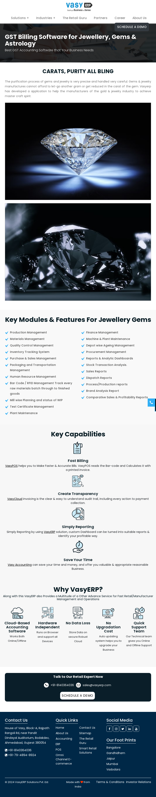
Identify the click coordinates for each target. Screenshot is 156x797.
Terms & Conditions (110, 782)
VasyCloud (14, 499)
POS (58, 750)
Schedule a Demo (132, 27)
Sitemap (85, 733)
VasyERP (49, 532)
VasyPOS (11, 466)
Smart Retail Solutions (87, 750)
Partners (100, 18)
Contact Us (87, 728)
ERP (58, 744)
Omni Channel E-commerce (64, 759)
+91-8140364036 (59, 685)
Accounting (64, 739)
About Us (139, 18)
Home (60, 728)
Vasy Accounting (20, 565)
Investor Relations (138, 782)
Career (120, 18)
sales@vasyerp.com (93, 685)
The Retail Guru (75, 18)
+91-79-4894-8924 (22, 755)
